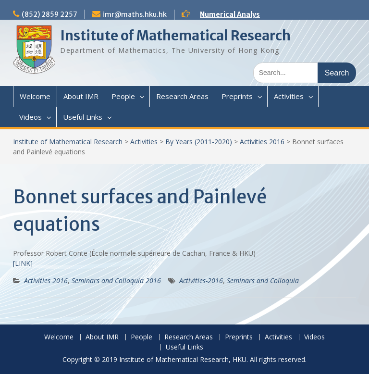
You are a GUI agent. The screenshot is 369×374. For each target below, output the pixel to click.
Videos (30, 117)
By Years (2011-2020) (198, 141)
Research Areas (182, 96)
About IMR (80, 96)
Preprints (237, 96)
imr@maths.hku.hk (135, 14)
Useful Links (82, 117)
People (123, 96)
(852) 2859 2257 (49, 14)
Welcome (35, 96)
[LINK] (23, 263)
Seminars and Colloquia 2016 (116, 280)
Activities (289, 96)
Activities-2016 (201, 280)
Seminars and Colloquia (263, 280)
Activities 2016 (262, 141)
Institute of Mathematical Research (175, 35)
